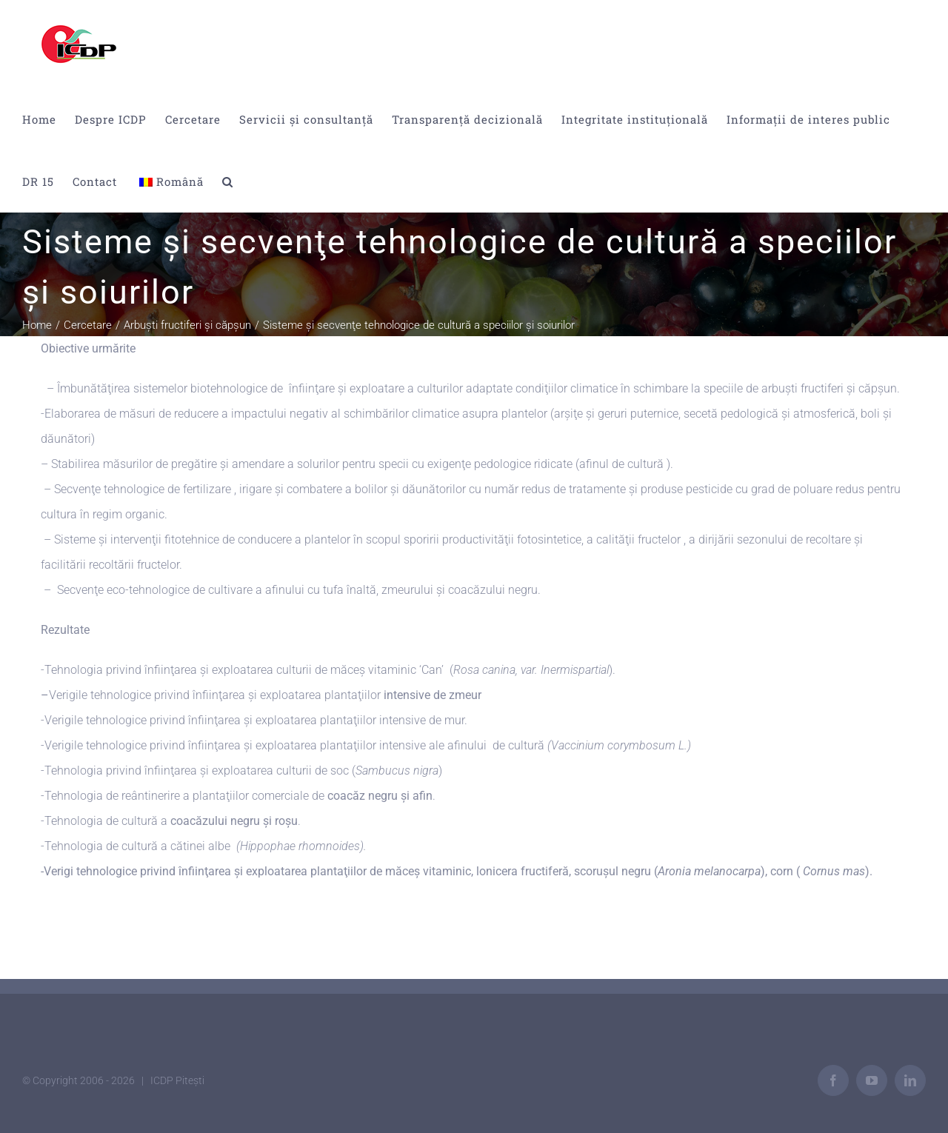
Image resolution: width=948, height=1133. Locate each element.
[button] (227, 181)
